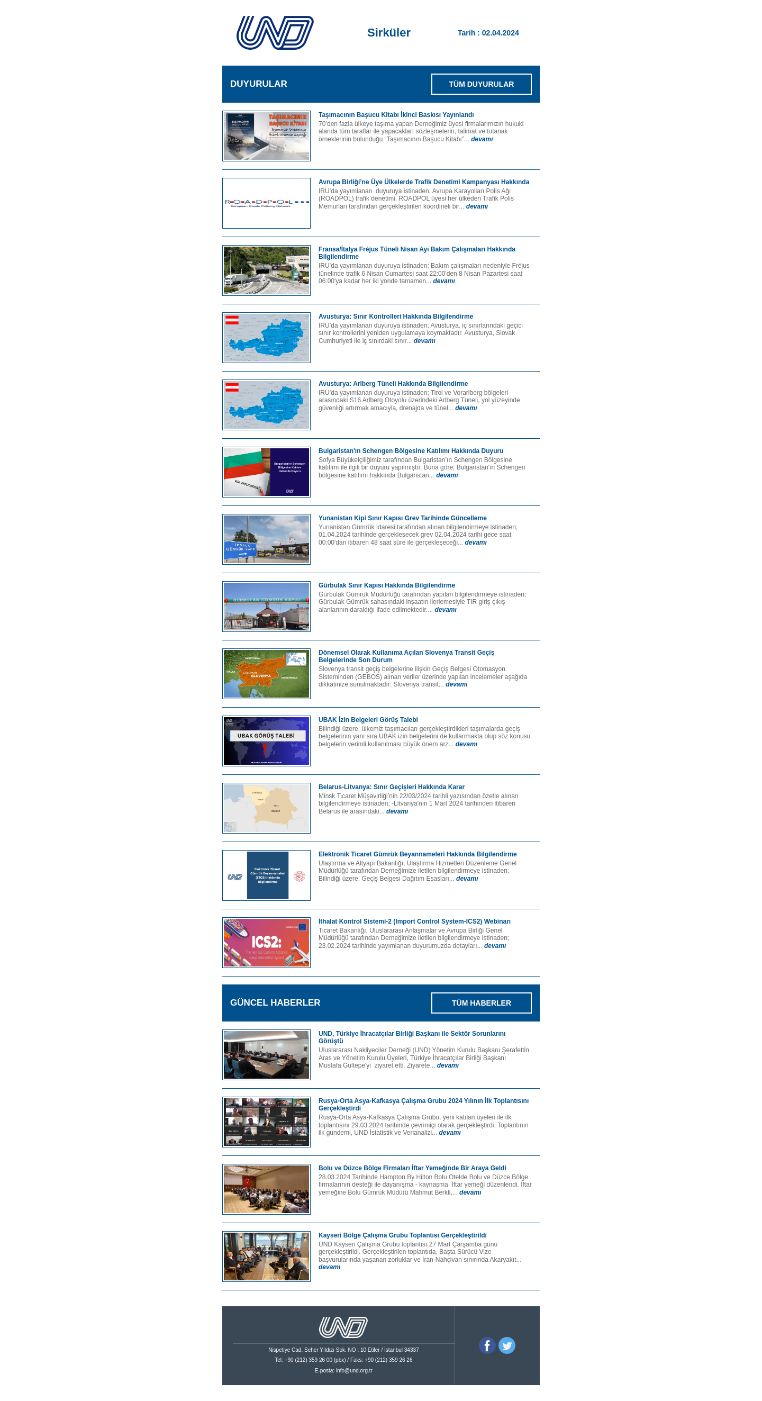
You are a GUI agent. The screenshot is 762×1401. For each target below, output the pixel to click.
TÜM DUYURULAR (481, 84)
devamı (482, 139)
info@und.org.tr (354, 1370)
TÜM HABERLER (481, 1003)
